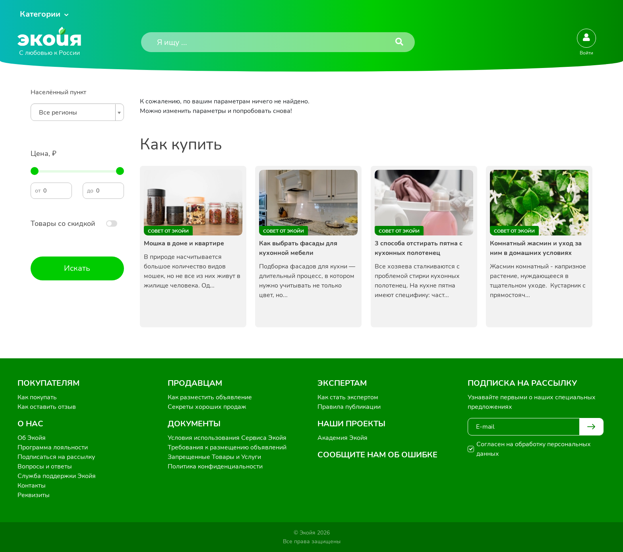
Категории (40, 14)
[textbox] (75, 112)
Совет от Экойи (168, 231)
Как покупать (37, 397)
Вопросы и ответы (44, 466)
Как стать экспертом (347, 397)
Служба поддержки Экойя (56, 476)
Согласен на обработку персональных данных (533, 449)
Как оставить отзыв (46, 406)
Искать (77, 268)
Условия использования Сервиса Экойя (227, 437)
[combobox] (77, 112)
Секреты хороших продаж (207, 406)
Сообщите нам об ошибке (377, 454)
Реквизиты (33, 495)
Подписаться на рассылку (56, 457)
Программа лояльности (52, 447)
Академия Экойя (342, 437)
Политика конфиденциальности (215, 466)
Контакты (31, 485)
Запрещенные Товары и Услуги (214, 457)
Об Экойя (31, 437)
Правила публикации (349, 406)
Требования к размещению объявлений (227, 447)
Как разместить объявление (210, 397)
